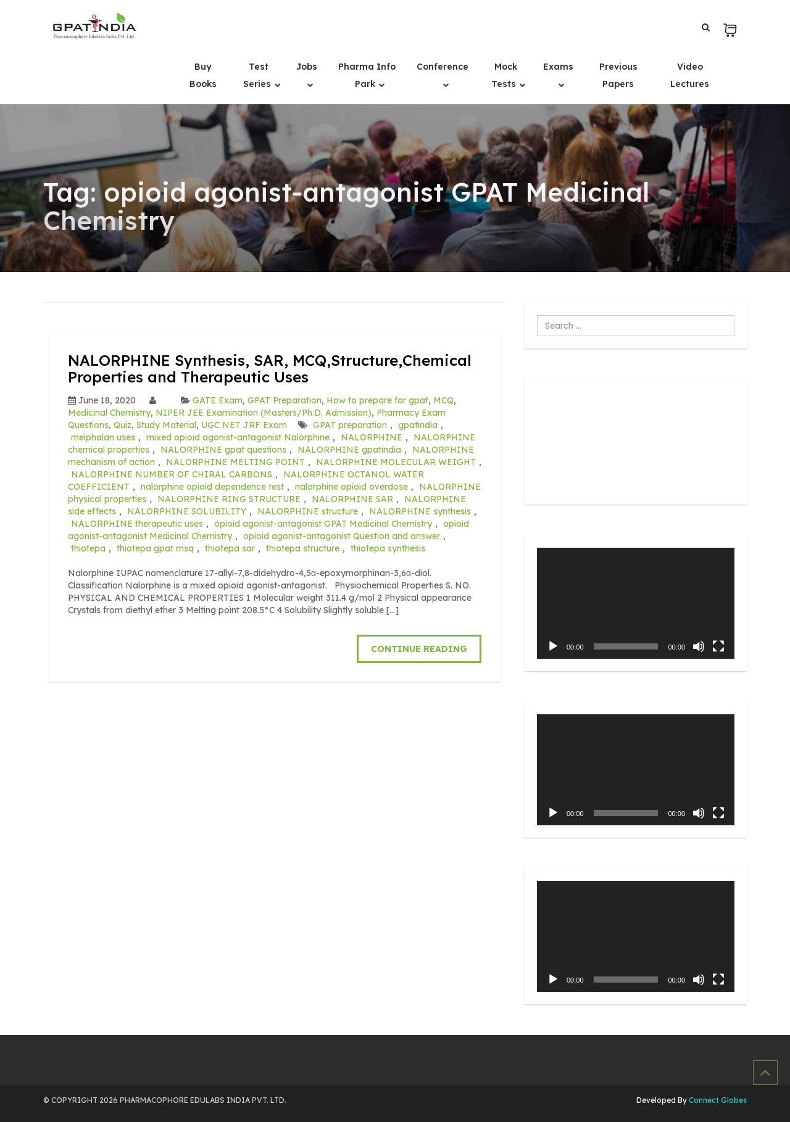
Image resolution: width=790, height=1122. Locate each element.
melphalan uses (103, 437)
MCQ (443, 400)
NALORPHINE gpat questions (223, 449)
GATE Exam (218, 400)
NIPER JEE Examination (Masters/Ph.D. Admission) (264, 412)
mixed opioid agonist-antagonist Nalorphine (238, 437)
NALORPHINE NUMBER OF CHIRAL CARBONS (171, 474)
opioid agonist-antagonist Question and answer (341, 536)
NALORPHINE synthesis (420, 511)
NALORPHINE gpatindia (349, 449)
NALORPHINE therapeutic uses (137, 523)
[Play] (553, 646)
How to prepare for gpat (377, 400)
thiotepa (88, 548)
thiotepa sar (230, 548)
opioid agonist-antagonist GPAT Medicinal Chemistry (323, 523)
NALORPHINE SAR (352, 499)
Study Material (166, 425)
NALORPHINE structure (307, 511)
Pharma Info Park (367, 75)
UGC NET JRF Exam (244, 425)
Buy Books (203, 75)
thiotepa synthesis (388, 548)
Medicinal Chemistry (109, 412)
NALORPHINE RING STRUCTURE (229, 499)
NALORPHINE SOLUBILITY (186, 511)
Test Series (258, 75)
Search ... (537, 315)
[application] (635, 603)
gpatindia (418, 425)
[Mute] (698, 646)
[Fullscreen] (718, 646)
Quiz (122, 425)
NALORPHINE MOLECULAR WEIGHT (396, 462)
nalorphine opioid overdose (351, 486)
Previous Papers (618, 75)
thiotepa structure (302, 548)
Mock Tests (504, 75)
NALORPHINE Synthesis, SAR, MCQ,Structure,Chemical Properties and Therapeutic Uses (270, 368)
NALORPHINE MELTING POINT (235, 462)
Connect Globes (717, 1100)
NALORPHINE (371, 437)
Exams (558, 66)
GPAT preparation (350, 425)
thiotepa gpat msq (155, 548)
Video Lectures (689, 75)
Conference (442, 66)
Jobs (306, 66)
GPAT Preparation (284, 400)
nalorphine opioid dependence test (212, 486)
